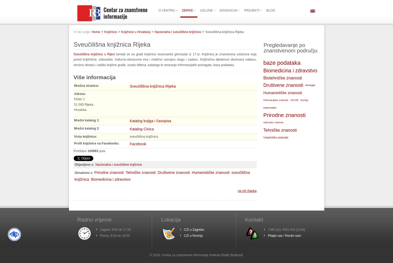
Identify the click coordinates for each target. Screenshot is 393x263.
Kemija (304, 100)
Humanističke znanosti (210, 172)
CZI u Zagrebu (194, 230)
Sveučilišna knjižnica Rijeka (153, 86)
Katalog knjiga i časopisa (150, 121)
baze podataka (282, 63)
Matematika (270, 107)
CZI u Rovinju (193, 236)
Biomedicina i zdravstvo (111, 179)
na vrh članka (247, 191)
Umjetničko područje (276, 137)
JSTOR (294, 100)
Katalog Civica (142, 129)
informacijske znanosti (275, 100)
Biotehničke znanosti (282, 78)
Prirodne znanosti (109, 172)
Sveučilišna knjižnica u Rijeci (95, 54)
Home (96, 32)
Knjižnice (110, 32)
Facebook (138, 144)
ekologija (310, 85)
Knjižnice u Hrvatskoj (135, 32)
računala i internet (273, 122)
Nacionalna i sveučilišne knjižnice (178, 32)
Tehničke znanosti (140, 172)
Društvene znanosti (174, 172)
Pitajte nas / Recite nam (284, 236)
